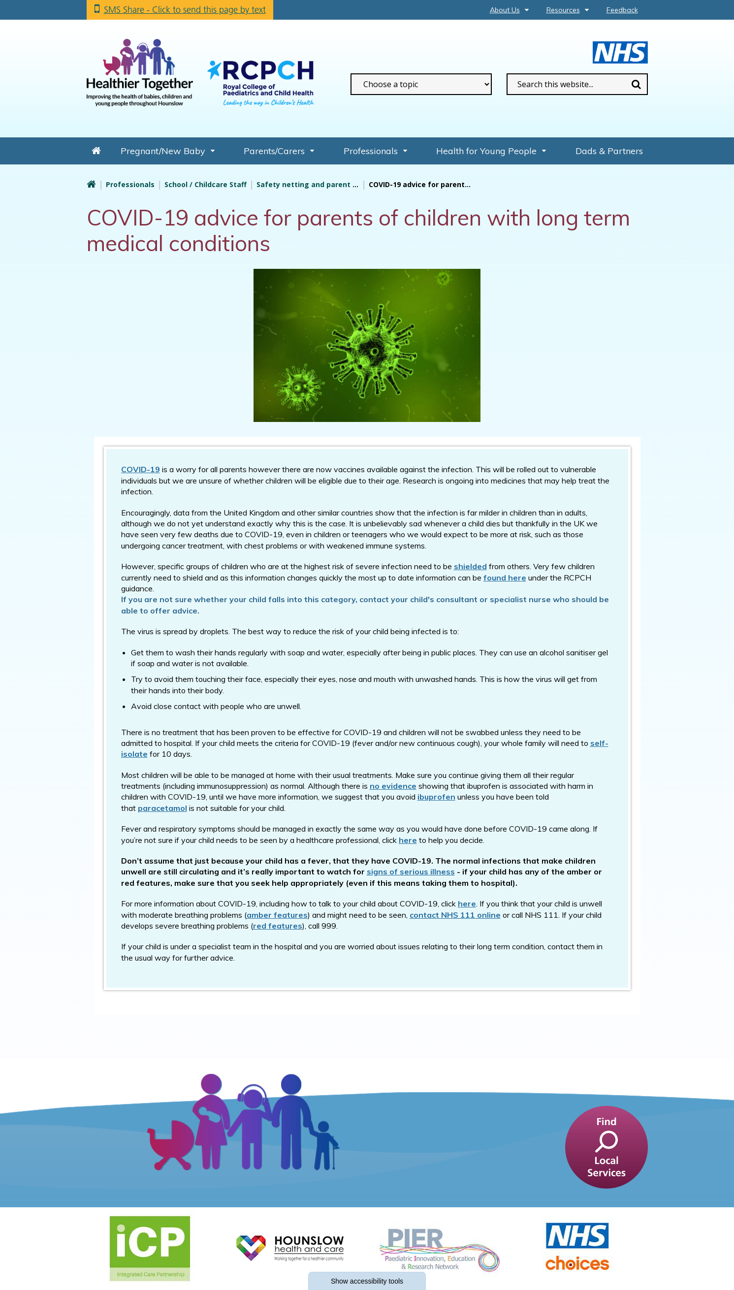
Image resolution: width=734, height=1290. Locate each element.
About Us (505, 9)
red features (277, 926)
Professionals (371, 151)
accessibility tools (367, 1281)
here (467, 903)
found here (504, 577)
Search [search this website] (636, 84)
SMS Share (185, 9)
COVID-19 (140, 469)
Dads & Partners (609, 151)
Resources (563, 9)
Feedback (622, 9)
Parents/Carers (274, 151)
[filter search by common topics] (421, 84)
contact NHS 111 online (455, 915)
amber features (277, 915)
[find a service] (606, 1146)
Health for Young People (486, 151)
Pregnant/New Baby (163, 151)
